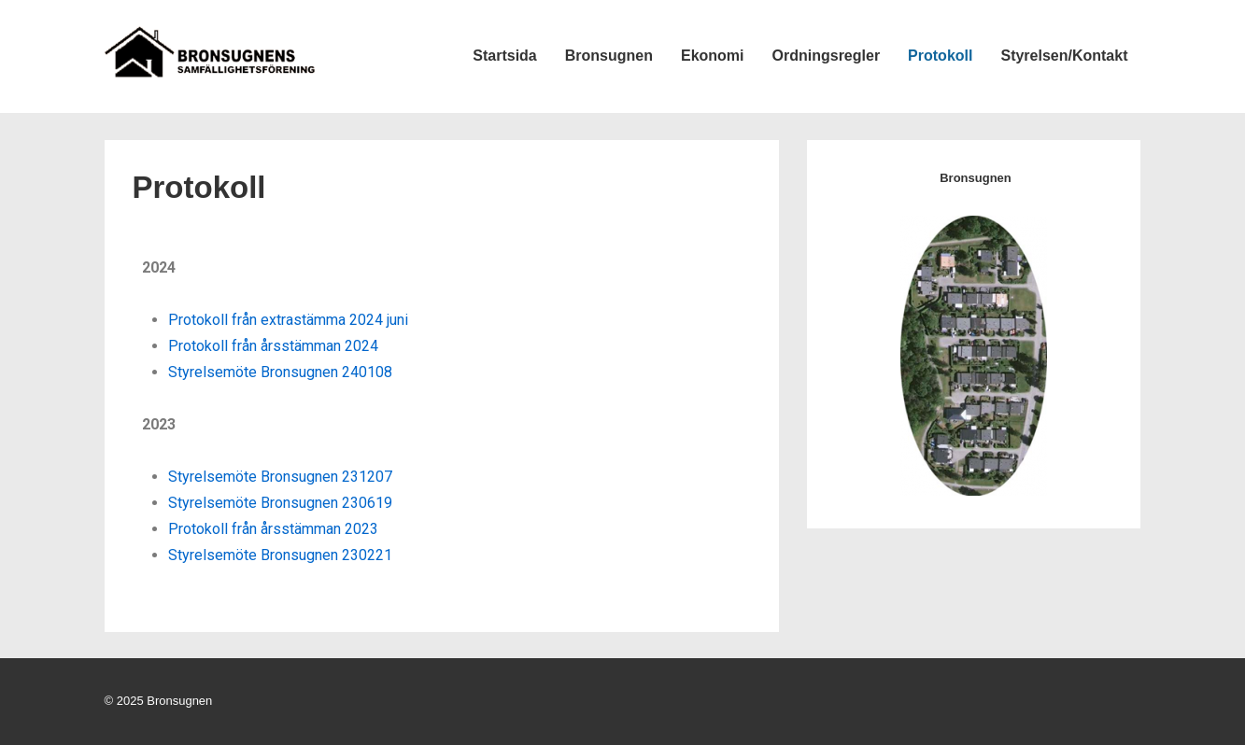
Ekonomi (712, 55)
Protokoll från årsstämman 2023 (273, 529)
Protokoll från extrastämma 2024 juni (288, 320)
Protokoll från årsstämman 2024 (273, 346)
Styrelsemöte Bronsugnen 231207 (280, 476)
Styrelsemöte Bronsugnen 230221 (280, 555)
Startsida (504, 55)
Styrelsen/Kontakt (1063, 55)
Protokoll (940, 55)
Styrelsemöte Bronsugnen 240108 (280, 372)
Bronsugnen (609, 55)
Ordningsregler (826, 55)
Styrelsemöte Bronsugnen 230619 (280, 503)
